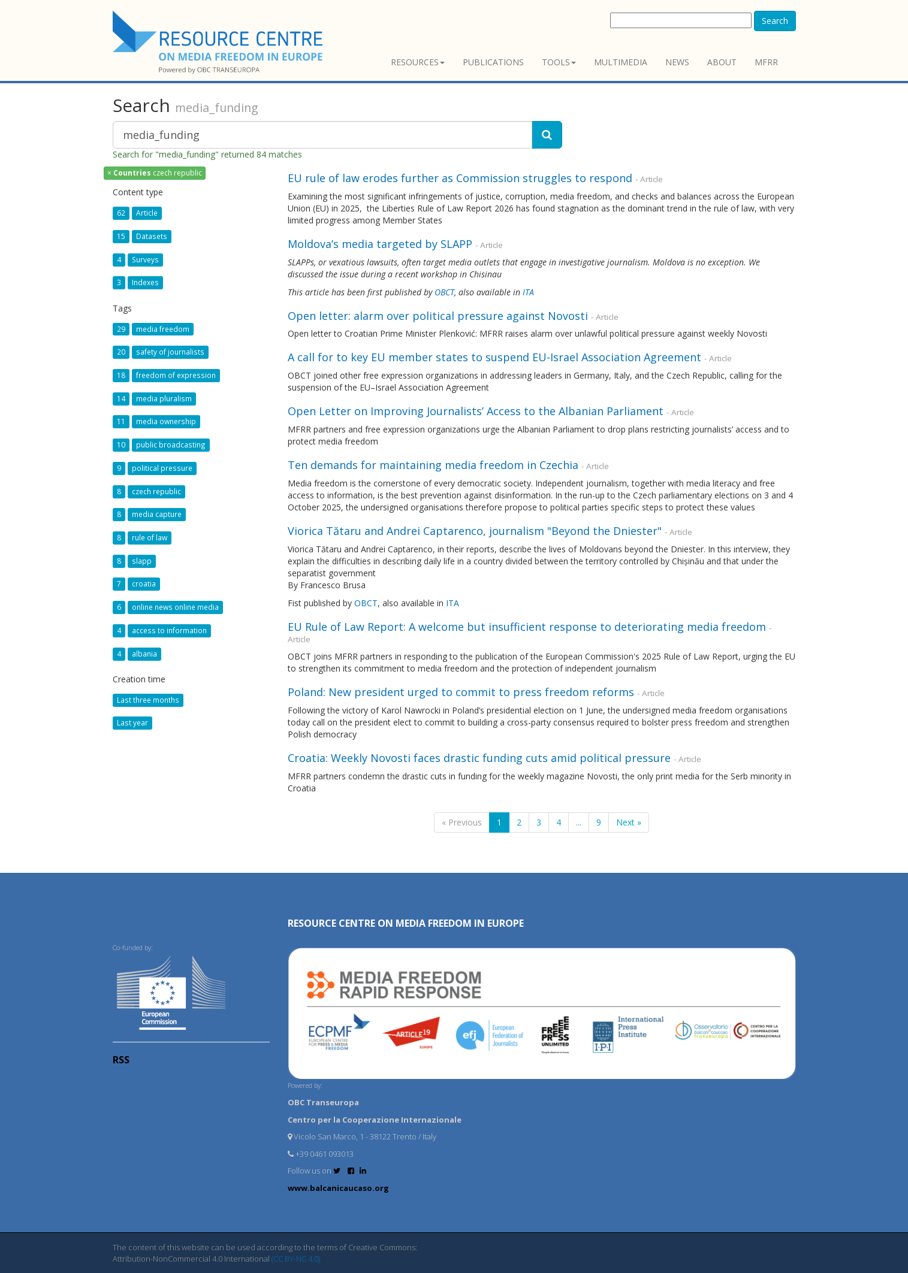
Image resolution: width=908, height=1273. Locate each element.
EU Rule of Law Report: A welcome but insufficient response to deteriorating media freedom (527, 626)
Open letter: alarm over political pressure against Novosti (438, 316)
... (578, 822)
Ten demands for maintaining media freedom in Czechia (434, 465)
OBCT (444, 292)
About (722, 62)
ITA (528, 292)
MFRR (766, 62)
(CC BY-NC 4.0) (296, 1258)
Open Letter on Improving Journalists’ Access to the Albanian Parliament (475, 411)
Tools (559, 62)
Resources (418, 62)
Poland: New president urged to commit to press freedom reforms (461, 692)
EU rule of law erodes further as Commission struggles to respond (460, 178)
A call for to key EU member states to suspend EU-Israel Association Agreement (494, 357)
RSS (121, 1059)
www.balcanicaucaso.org (338, 1188)
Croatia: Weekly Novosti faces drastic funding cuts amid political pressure (479, 758)
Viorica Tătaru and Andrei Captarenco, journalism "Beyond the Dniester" (475, 531)
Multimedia (620, 62)
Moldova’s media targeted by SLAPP (380, 244)
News (677, 62)
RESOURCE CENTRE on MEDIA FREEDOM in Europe (406, 923)
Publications (493, 62)
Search (775, 20)
